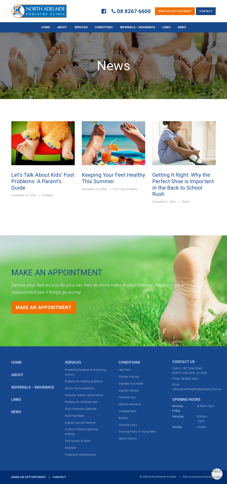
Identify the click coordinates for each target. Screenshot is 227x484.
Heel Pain (124, 369)
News (182, 27)
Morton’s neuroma (130, 404)
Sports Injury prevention (79, 388)
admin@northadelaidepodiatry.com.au (196, 389)
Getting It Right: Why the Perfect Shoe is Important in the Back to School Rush (183, 184)
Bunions (124, 418)
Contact (205, 11)
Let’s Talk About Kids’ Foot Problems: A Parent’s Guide (42, 181)
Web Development (194, 476)
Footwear (70, 447)
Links (166, 27)
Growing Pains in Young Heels (137, 431)
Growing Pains (128, 424)
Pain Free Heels (74, 415)
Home (45, 27)
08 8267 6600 (134, 11)
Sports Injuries (128, 438)
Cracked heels (127, 411)
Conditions (104, 27)
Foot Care (119, 189)
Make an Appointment (175, 11)
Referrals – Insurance (137, 27)
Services (81, 27)
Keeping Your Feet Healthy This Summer (113, 178)
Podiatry (47, 195)
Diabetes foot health (131, 383)
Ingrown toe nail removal (80, 422)
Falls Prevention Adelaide (80, 409)
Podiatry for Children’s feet (81, 402)
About (62, 27)
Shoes (186, 201)
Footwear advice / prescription (84, 395)
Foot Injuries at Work (77, 440)
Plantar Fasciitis (129, 376)
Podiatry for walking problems (84, 381)
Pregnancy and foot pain (80, 454)
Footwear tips (127, 397)
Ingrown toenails (129, 390)
